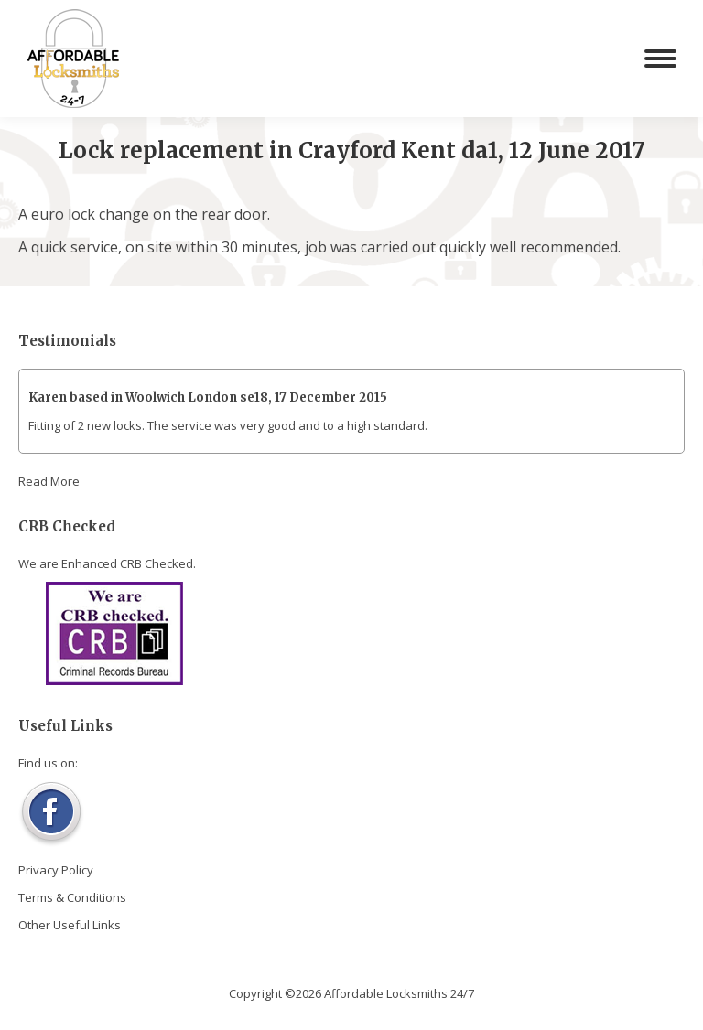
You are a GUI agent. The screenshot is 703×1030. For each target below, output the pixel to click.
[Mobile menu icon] (660, 58)
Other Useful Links (69, 925)
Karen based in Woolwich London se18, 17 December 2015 (207, 397)
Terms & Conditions (72, 897)
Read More (49, 481)
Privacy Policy (55, 870)
